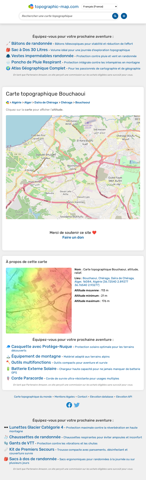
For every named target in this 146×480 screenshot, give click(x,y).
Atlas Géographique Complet (38, 68)
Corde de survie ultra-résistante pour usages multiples (82, 378)
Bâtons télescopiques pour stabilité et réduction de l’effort (94, 44)
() (104, 281)
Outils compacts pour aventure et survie (80, 362)
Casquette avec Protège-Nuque (41, 346)
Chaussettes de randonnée (35, 436)
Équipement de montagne (36, 356)
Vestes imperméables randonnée (42, 55)
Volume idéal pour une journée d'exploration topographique (90, 50)
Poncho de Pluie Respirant (36, 62)
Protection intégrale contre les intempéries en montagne (102, 62)
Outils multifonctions (31, 362)
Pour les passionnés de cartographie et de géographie (104, 68)
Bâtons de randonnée (31, 43)
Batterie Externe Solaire (33, 368)
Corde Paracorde (27, 378)
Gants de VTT (21, 443)
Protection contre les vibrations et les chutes (67, 443)
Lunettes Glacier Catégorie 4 (36, 427)
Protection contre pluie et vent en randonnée (106, 56)
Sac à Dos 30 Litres (29, 49)
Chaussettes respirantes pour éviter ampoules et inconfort (102, 437)
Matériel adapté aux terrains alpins (87, 356)
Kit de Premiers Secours (31, 449)
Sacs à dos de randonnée (33, 458)
